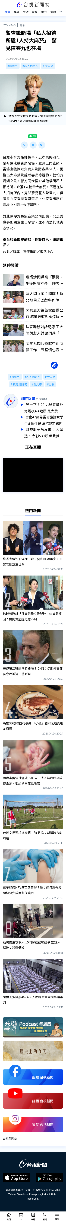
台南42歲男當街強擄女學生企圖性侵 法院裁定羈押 (43, 419)
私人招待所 (31, 66)
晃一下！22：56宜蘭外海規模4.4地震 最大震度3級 (43, 408)
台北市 (37, 384)
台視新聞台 (10, 1137)
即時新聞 (27, 398)
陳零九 (13, 66)
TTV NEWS (10, 25)
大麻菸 (49, 66)
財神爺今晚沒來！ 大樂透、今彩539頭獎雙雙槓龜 (43, 431)
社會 (22, 25)
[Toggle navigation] (57, 1215)
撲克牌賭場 (20, 384)
